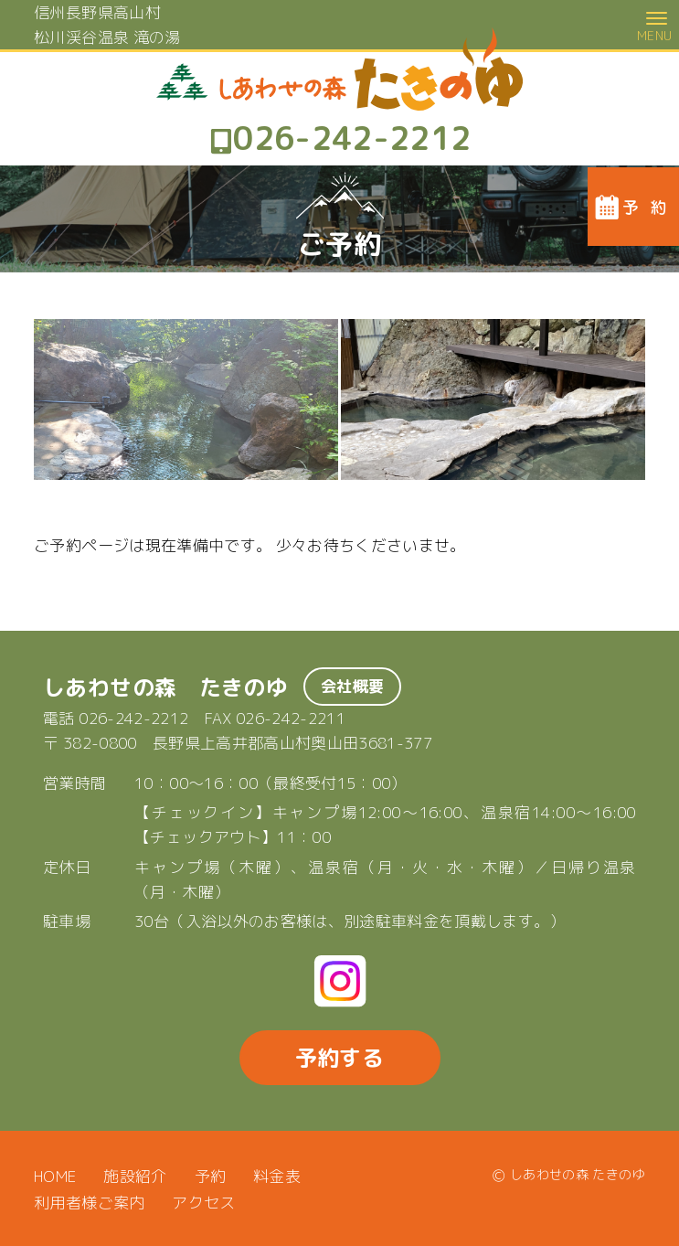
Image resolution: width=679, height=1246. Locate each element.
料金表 (277, 1176)
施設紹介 (134, 1176)
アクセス (203, 1202)
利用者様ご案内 (89, 1202)
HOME (55, 1176)
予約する (339, 1057)
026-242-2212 (133, 718)
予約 (211, 1176)
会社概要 (352, 686)
